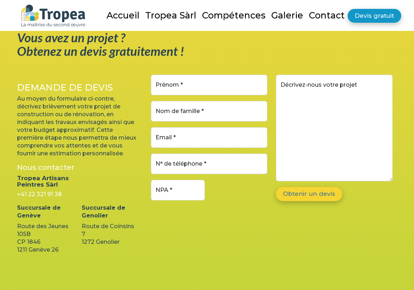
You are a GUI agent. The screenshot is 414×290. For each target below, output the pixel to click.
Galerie (287, 15)
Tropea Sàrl (170, 15)
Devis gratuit (374, 15)
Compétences (234, 15)
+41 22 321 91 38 (39, 194)
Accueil (123, 15)
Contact (327, 15)
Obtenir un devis (309, 193)
